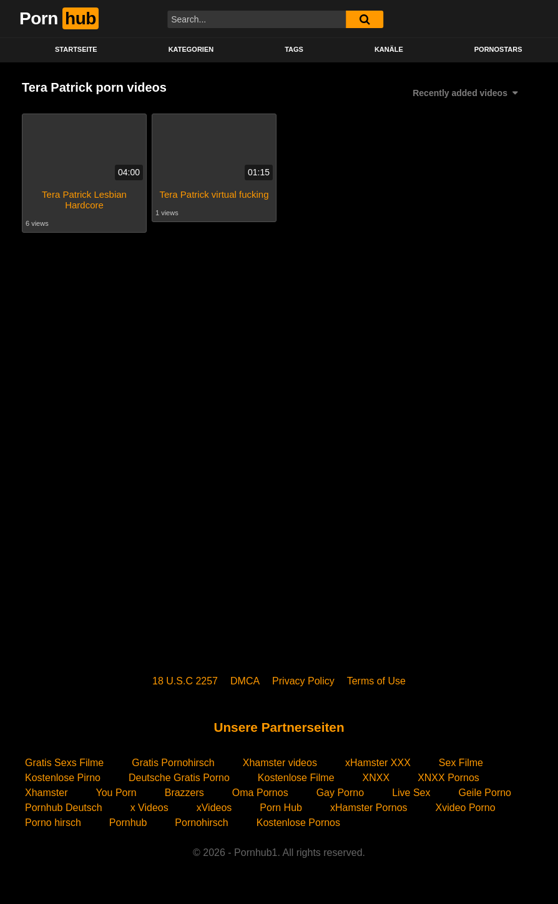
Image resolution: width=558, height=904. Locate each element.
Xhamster (46, 792)
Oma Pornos (260, 792)
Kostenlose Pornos (298, 822)
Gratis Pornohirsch (173, 762)
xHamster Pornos (369, 807)
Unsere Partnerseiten (278, 727)
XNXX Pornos (448, 777)
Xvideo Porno (466, 807)
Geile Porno (485, 792)
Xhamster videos (280, 762)
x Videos (149, 807)
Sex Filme (461, 762)
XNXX (376, 777)
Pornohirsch (201, 822)
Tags (294, 49)
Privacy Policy (303, 681)
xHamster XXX (378, 762)
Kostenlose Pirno (62, 777)
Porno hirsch (53, 822)
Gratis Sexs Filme (64, 762)
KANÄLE (388, 49)
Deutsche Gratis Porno (179, 777)
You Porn (115, 792)
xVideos (214, 807)
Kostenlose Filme (296, 777)
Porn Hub (281, 807)
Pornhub (128, 822)
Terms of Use (376, 681)
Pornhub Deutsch (63, 807)
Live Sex (411, 792)
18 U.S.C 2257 (185, 681)
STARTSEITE (76, 49)
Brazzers (184, 792)
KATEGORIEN (191, 49)
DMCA (245, 681)
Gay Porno (340, 792)
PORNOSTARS (498, 49)
